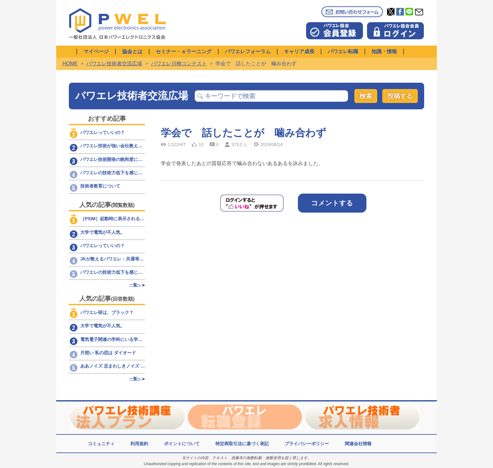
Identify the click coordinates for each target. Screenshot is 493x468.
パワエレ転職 (343, 51)
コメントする (332, 203)
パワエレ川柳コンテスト (179, 63)
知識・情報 (384, 51)
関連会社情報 (358, 443)
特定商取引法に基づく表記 (242, 443)
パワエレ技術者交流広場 (114, 63)
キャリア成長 (299, 51)
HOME (70, 63)
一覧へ (135, 285)
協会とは (132, 51)
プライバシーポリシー (307, 443)
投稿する (400, 96)
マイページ (96, 51)
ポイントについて (182, 443)
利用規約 (139, 443)
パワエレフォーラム (248, 51)
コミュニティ (101, 443)
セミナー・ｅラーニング (184, 51)
